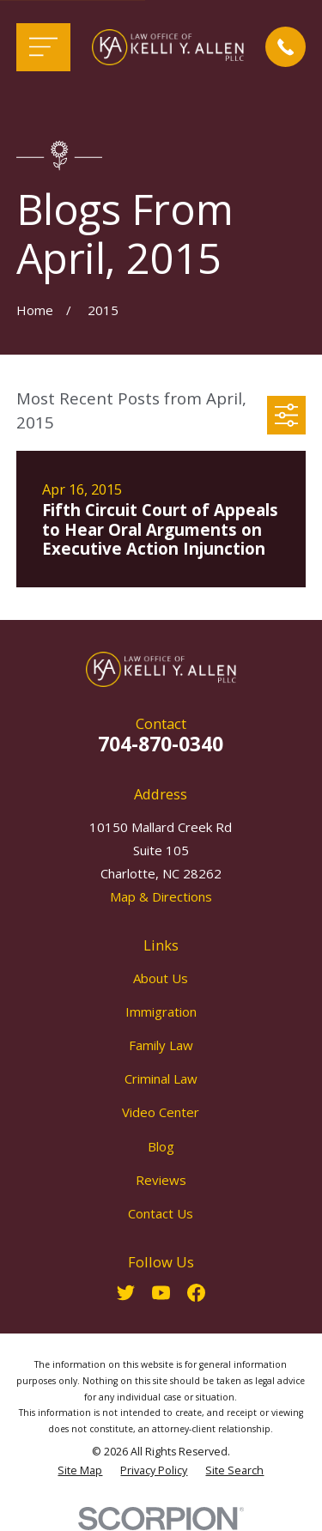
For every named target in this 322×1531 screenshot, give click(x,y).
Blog (161, 1146)
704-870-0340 (160, 744)
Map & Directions (161, 896)
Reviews (161, 1179)
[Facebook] (196, 1293)
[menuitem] (80, 1471)
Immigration (161, 1011)
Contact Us (160, 1213)
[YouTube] (161, 1293)
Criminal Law (161, 1078)
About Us (160, 978)
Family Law (161, 1045)
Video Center (160, 1112)
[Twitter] (126, 1293)
